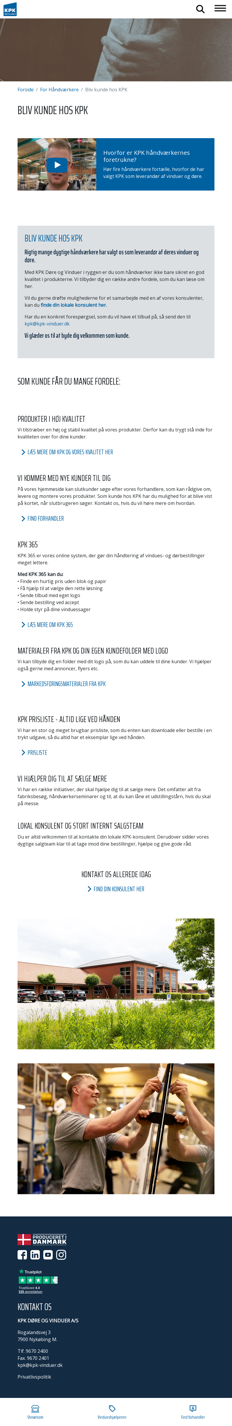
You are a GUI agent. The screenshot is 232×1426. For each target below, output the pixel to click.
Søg (200, 9)
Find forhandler (193, 1413)
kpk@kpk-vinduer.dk (47, 323)
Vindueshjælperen (112, 1413)
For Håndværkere (59, 89)
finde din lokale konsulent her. (74, 305)
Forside (26, 89)
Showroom (35, 1413)
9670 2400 (37, 1351)
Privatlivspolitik (34, 1377)
